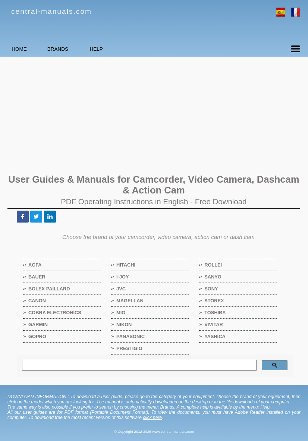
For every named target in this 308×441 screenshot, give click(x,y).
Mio (121, 312)
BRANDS (84, 49)
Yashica (215, 336)
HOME (28, 49)
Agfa (35, 265)
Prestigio (129, 348)
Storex (214, 300)
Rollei (213, 265)
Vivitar (214, 324)
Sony (211, 289)
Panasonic (131, 336)
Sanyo (213, 277)
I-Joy (123, 277)
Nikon (124, 324)
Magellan (130, 300)
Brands (167, 407)
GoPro (37, 336)
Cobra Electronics (55, 312)
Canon (37, 300)
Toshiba (215, 312)
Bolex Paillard (49, 289)
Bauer (37, 277)
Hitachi (126, 265)
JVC (121, 289)
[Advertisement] (154, 114)
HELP (140, 49)
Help (265, 407)
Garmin (38, 324)
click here (152, 417)
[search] (138, 365)
